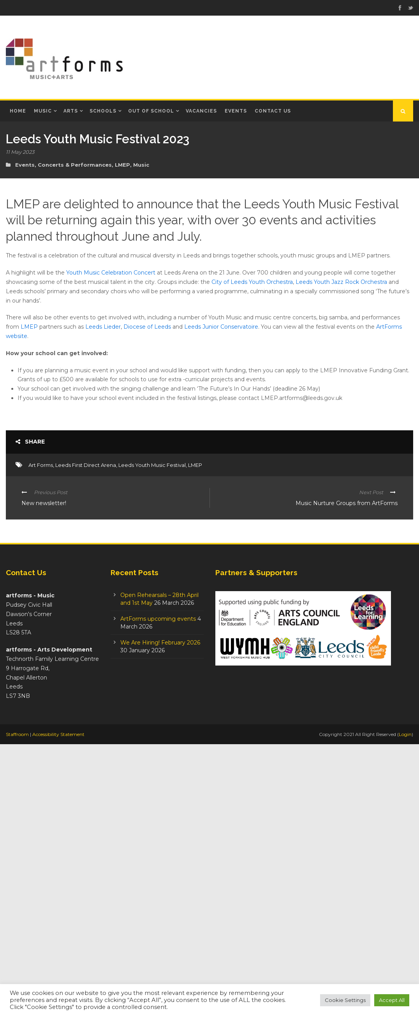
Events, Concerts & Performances (63, 165)
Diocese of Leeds (147, 326)
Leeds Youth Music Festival (152, 736)
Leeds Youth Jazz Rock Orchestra (341, 281)
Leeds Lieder (103, 326)
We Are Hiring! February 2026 (160, 913)
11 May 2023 (20, 152)
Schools (103, 111)
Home (18, 111)
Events (236, 111)
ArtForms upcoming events (158, 890)
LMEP (122, 165)
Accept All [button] (392, 1000)
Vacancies (201, 111)
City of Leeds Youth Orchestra (252, 281)
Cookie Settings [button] (345, 1000)
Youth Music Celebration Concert (110, 272)
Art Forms (40, 736)
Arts (70, 111)
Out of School (151, 111)
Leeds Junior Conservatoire (221, 326)
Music (43, 111)
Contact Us (273, 111)
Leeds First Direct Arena (85, 736)
